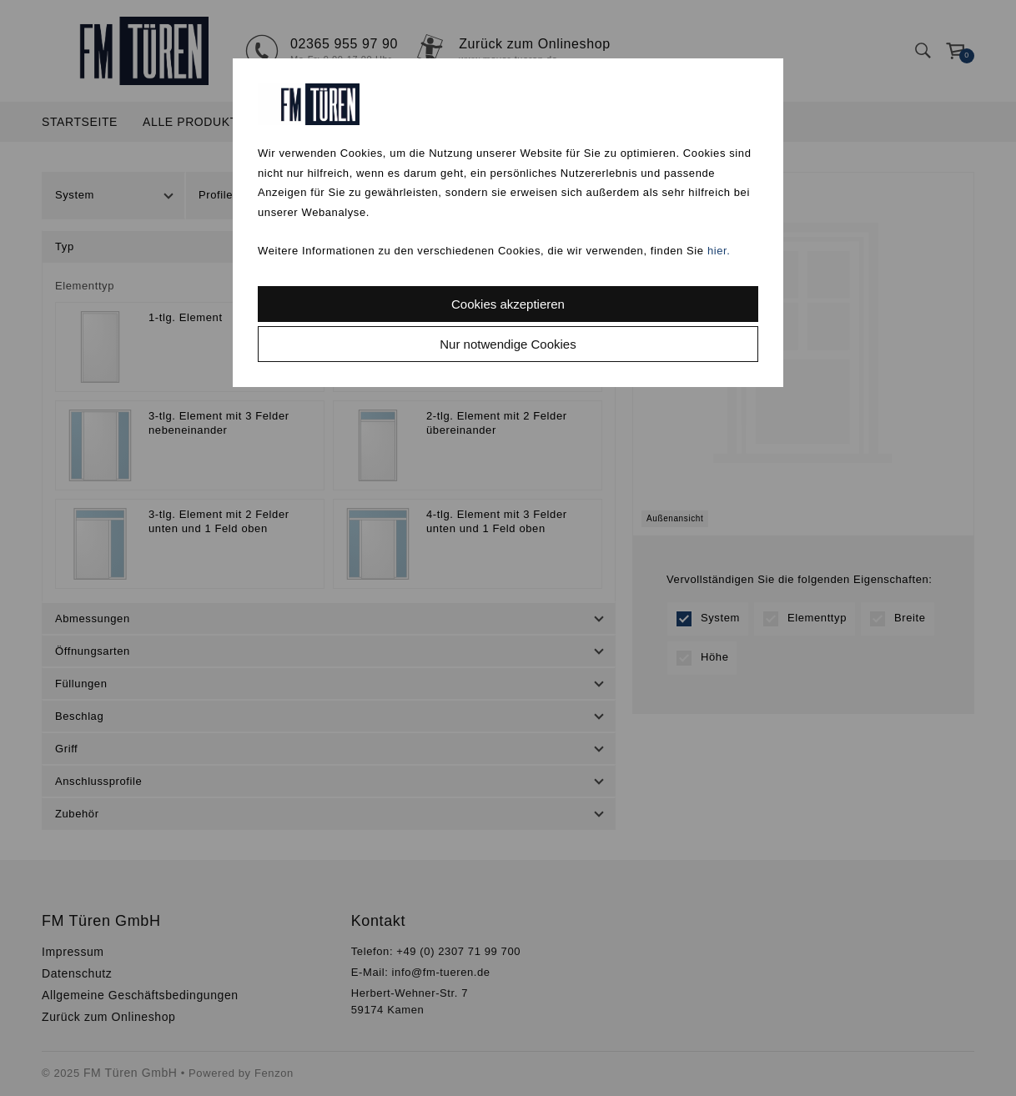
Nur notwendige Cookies (508, 344)
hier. (719, 250)
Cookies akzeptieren (508, 304)
